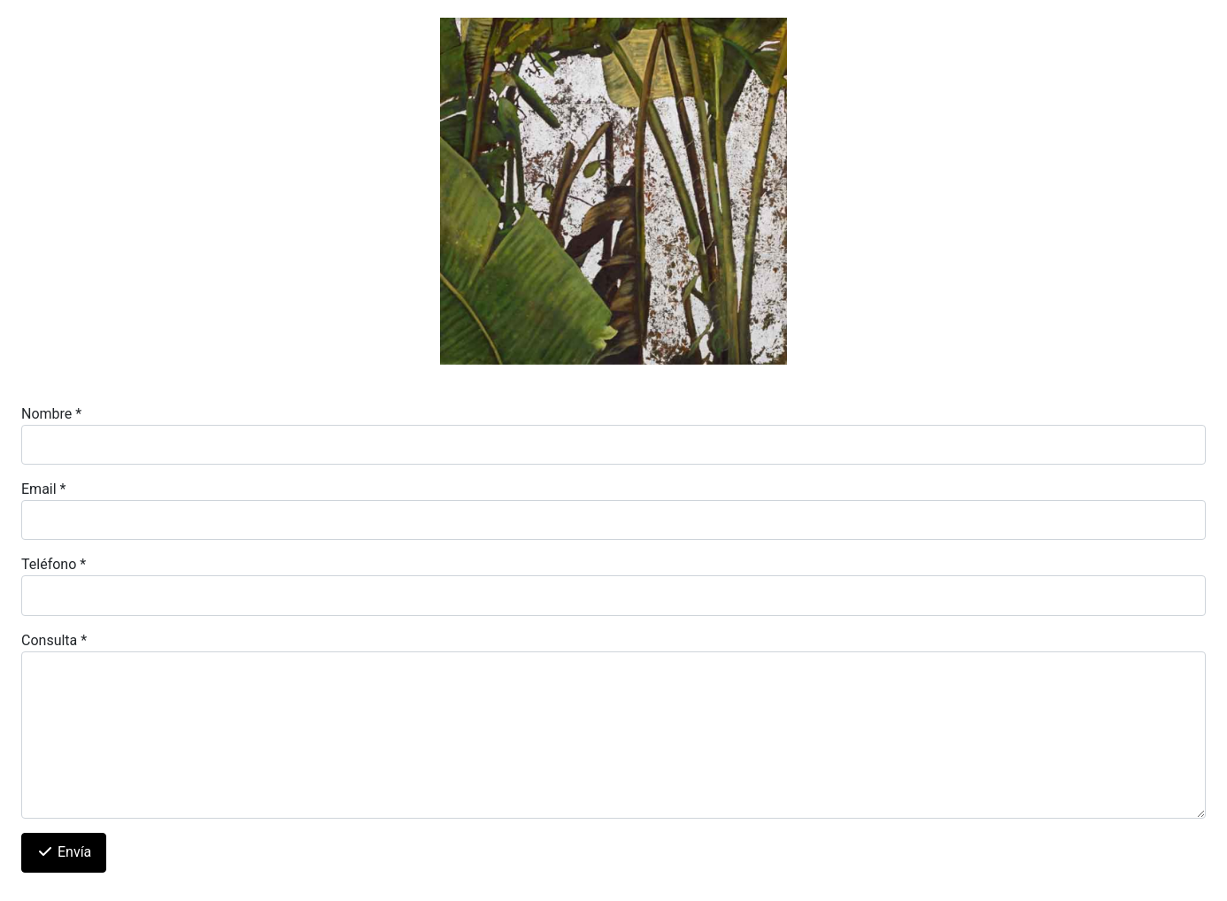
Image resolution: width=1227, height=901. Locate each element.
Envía (63, 851)
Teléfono (53, 564)
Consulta (54, 640)
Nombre (51, 413)
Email (43, 489)
